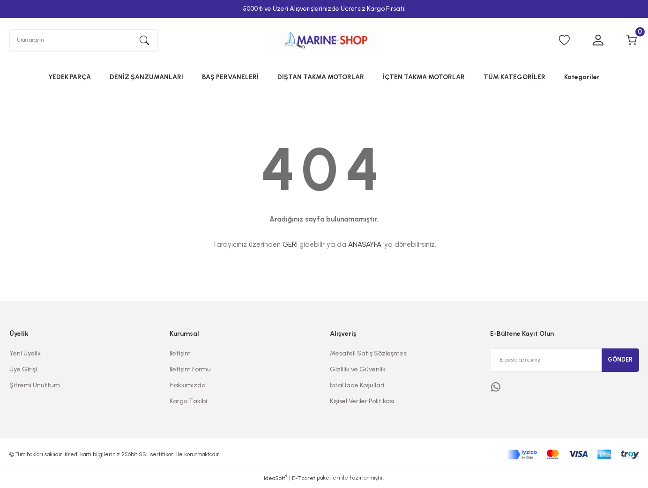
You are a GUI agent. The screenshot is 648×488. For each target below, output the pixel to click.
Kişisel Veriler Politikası (362, 404)
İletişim (180, 357)
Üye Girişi (23, 373)
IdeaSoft (275, 481)
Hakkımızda (188, 388)
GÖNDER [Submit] (620, 363)
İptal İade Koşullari (357, 388)
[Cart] (631, 42)
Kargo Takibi (188, 404)
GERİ (290, 248)
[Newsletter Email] (564, 363)
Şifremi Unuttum (34, 388)
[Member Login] (597, 42)
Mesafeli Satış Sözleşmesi (369, 357)
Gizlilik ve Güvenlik (358, 373)
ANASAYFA (364, 248)
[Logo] (323, 41)
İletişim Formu (190, 373)
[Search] (83, 42)
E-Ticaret (303, 481)
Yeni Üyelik (25, 357)
